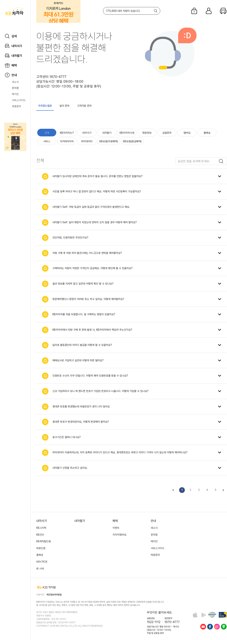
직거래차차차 (67, 141)
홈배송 (207, 132)
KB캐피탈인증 (43, 541)
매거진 (15, 94)
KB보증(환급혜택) (132, 141)
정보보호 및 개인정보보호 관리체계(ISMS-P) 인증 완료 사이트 (212, 614)
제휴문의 (16, 106)
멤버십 (187, 132)
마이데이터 (87, 141)
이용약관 (40, 594)
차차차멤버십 (119, 534)
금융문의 (166, 132)
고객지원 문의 (84, 105)
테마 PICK (41, 561)
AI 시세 (40, 568)
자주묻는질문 (45, 105)
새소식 (15, 81)
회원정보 (146, 132)
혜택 (115, 521)
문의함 (15, 88)
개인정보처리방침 (54, 594)
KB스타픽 (41, 527)
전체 (46, 132)
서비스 (46, 141)
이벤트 (116, 527)
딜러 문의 (64, 105)
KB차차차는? (67, 132)
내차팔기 (106, 132)
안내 (153, 521)
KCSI (222, 614)
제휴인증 (40, 548)
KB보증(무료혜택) (108, 141)
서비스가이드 (19, 100)
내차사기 (86, 132)
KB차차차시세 (127, 132)
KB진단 (40, 534)
